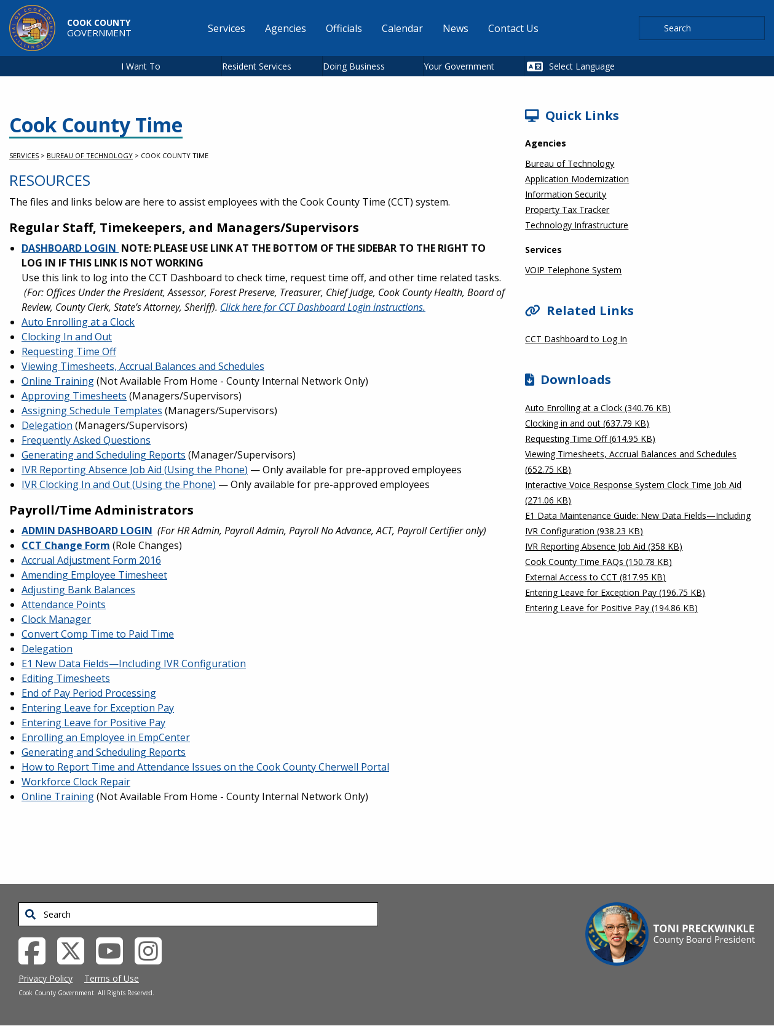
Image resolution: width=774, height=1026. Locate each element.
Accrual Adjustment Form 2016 (91, 560)
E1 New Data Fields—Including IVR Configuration (134, 663)
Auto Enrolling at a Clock (78, 322)
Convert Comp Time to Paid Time (98, 634)
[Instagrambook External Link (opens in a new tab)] (153, 949)
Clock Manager (56, 619)
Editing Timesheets (66, 678)
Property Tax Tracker (567, 209)
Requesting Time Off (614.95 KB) (590, 438)
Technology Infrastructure (576, 225)
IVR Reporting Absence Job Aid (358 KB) (603, 546)
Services (24, 155)
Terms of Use (111, 978)
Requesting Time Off (69, 351)
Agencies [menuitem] (285, 28)
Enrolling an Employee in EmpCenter (106, 737)
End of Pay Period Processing (89, 693)
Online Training (58, 381)
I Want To (140, 66)
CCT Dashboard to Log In (576, 339)
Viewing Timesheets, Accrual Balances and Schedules (143, 366)
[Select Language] (596, 66)
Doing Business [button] (354, 66)
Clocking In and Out (67, 336)
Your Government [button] (459, 66)
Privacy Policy (45, 978)
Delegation (47, 425)
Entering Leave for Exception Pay (98, 708)
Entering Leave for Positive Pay (93, 722)
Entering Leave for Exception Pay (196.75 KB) (615, 592)
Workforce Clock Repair (76, 781)
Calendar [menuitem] (402, 28)
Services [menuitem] (226, 28)
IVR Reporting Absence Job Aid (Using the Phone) (135, 469)
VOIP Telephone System (573, 270)
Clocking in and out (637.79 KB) (587, 423)
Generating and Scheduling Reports (104, 455)
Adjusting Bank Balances (78, 589)
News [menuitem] (455, 28)
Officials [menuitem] (344, 28)
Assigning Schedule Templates (92, 410)
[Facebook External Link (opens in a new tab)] (36, 949)
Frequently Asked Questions (86, 440)
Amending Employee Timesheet (94, 575)
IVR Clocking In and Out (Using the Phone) (119, 484)
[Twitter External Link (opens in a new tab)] (75, 949)
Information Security (565, 194)
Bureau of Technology (90, 155)
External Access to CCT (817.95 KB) (595, 577)
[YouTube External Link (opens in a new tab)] (114, 949)
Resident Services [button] (256, 66)
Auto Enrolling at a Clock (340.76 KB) (598, 408)
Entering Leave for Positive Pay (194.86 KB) (611, 608)
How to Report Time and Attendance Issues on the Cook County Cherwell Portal (205, 767)
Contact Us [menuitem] (513, 28)
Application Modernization (577, 179)
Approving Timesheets (74, 396)
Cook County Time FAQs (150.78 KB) (598, 561)
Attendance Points (64, 604)
